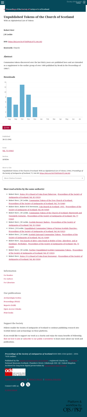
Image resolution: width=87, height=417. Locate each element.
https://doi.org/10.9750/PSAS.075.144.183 (25, 41)
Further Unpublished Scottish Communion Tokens (50, 250)
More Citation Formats (13, 178)
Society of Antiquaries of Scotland (34, 360)
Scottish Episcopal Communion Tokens (45, 234)
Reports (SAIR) (10, 305)
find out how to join (12, 339)
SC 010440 (72, 360)
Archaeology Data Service (55, 365)
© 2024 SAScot (11, 390)
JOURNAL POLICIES (53, 379)
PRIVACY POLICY (36, 379)
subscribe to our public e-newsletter (38, 339)
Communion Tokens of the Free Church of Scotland (51, 200)
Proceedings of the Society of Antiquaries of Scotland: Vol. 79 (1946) (37, 203)
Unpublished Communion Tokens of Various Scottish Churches (51, 228)
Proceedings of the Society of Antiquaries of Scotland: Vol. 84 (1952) (37, 231)
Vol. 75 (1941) (26, 9)
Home (6, 9)
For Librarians (9, 282)
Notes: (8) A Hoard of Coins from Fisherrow (38, 194)
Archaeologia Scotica (12, 298)
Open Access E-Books (12, 309)
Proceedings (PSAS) (12, 301)
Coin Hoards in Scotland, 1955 (52, 206)
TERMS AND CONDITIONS (16, 379)
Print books (8, 313)
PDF (7, 128)
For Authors (8, 279)
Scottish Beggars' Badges (39, 222)
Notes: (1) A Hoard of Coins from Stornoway (38, 256)
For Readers (8, 275)
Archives (14, 9)
